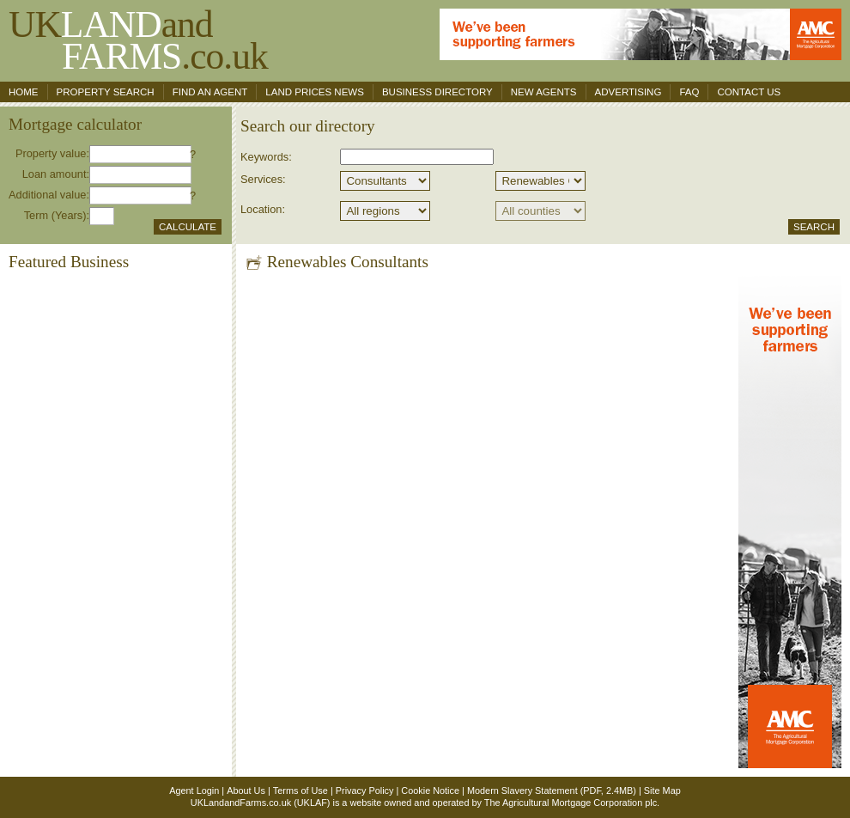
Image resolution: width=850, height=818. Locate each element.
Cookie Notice (430, 790)
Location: (262, 209)
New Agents (544, 92)
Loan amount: (55, 174)
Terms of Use (300, 790)
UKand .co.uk (138, 39)
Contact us (748, 92)
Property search (106, 92)
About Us (246, 790)
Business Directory (437, 92)
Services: (263, 179)
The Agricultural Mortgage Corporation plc (570, 802)
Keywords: (266, 156)
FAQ (689, 92)
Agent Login (194, 790)
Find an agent (210, 92)
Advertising (628, 92)
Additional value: (49, 194)
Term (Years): (56, 215)
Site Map (662, 790)
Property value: (52, 153)
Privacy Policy (365, 790)
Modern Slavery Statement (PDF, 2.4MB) (551, 790)
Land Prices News (314, 92)
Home (24, 92)
